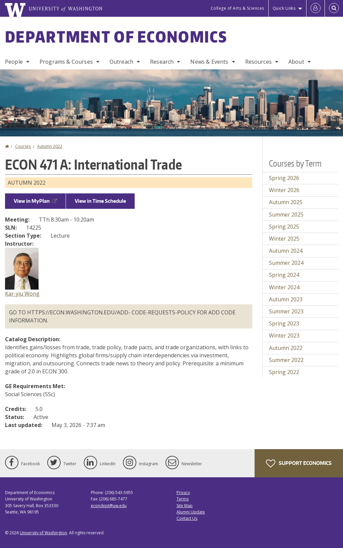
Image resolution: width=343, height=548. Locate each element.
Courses (23, 146)
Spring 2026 (284, 178)
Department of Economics (116, 36)
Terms (183, 499)
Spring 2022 (284, 372)
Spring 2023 (284, 323)
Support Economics (299, 463)
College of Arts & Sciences (237, 8)
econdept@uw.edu (109, 505)
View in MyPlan (35, 201)
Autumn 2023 (285, 299)
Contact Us (187, 518)
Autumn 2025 (285, 202)
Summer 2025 (286, 214)
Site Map (185, 505)
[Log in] (315, 8)
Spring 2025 (284, 226)
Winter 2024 (284, 287)
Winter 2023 (284, 335)
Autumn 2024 (285, 250)
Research (162, 61)
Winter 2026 (284, 190)
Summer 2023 (286, 311)
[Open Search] (334, 8)
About (296, 61)
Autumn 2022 (49, 146)
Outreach (121, 61)
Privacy (183, 492)
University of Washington (43, 533)
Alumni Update (191, 512)
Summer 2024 (286, 262)
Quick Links (284, 8)
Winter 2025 (284, 238)
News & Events (209, 61)
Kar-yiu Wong (22, 293)
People (14, 61)
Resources (258, 61)
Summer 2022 (286, 360)
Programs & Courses (66, 61)
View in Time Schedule (100, 201)
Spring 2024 (284, 275)
